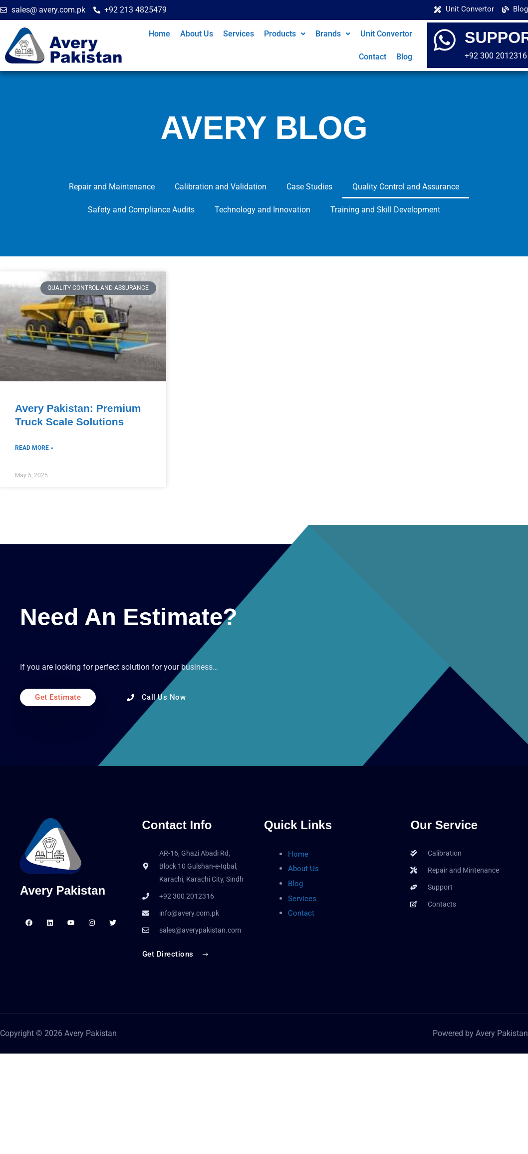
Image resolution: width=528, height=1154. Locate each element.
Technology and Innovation (262, 209)
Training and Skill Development (385, 209)
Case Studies (309, 186)
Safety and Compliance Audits (141, 209)
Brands (332, 33)
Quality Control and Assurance (405, 186)
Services (238, 33)
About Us (196, 33)
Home (159, 33)
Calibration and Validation (220, 186)
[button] (284, 33)
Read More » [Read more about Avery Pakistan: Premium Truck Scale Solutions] (34, 448)
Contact (372, 56)
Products (284, 33)
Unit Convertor (386, 33)
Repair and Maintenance (112, 186)
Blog (404, 56)
